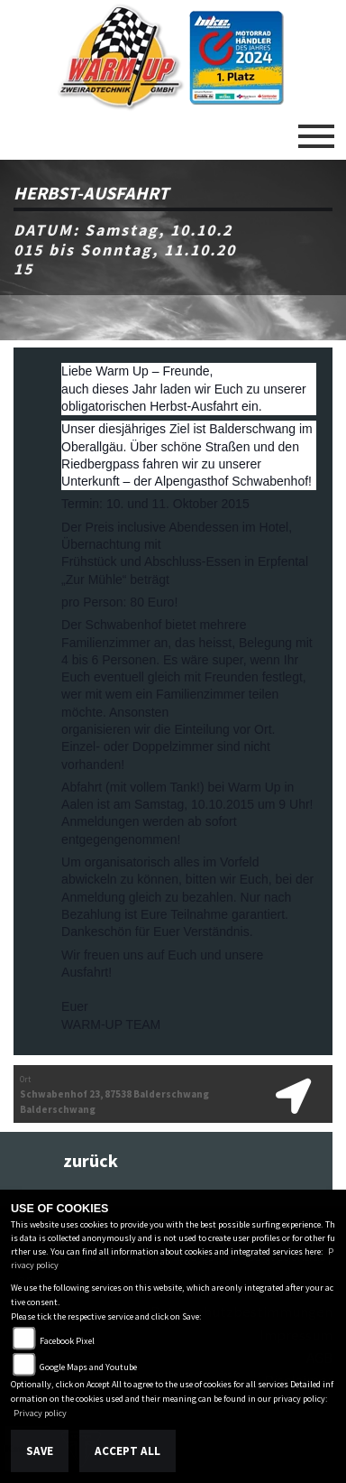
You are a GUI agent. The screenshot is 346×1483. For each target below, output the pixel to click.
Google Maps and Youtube (88, 1367)
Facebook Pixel (67, 1341)
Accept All (127, 1451)
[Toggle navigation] (316, 129)
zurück (90, 1160)
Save (39, 1451)
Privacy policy (40, 1413)
